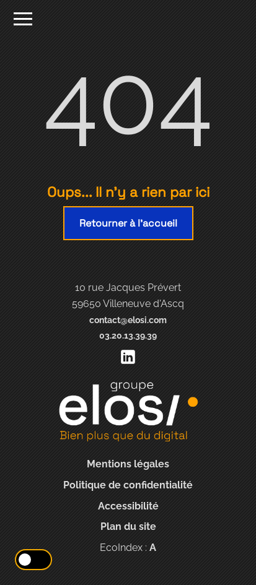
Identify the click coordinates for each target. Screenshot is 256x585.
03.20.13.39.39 (128, 335)
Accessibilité (128, 506)
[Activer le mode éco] (33, 559)
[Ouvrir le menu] (23, 21)
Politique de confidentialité (128, 485)
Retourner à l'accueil (128, 223)
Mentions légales (128, 464)
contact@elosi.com (128, 319)
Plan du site (128, 526)
